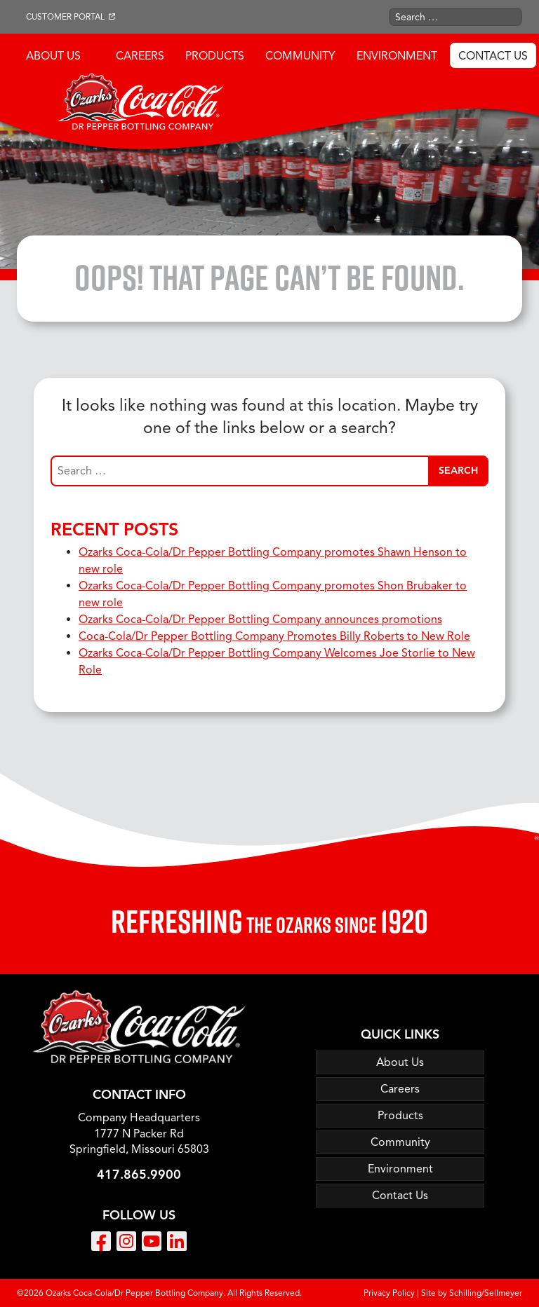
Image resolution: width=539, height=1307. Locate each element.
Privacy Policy (389, 1292)
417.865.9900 (139, 1174)
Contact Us (493, 56)
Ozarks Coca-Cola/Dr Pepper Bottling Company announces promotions (260, 620)
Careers (140, 56)
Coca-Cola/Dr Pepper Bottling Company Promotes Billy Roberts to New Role (274, 636)
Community (300, 56)
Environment (397, 56)
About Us (53, 56)
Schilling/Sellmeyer (485, 1292)
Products (214, 56)
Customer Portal (65, 16)
